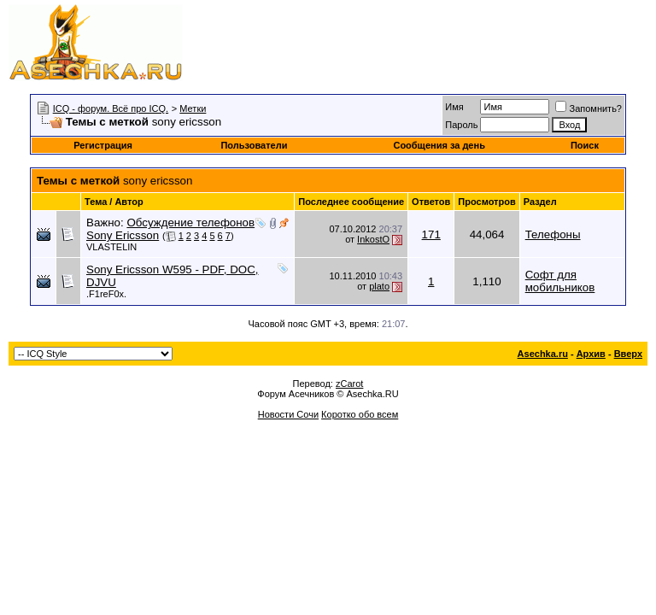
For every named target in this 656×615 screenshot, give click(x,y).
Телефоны (553, 234)
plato (379, 286)
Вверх (628, 353)
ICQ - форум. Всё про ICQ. (110, 108)
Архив (591, 353)
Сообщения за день (438, 145)
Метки (192, 108)
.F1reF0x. (106, 294)
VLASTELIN (111, 247)
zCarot (349, 383)
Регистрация (102, 145)
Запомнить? (588, 108)
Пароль (461, 125)
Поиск (585, 145)
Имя (454, 107)
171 (431, 234)
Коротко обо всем (359, 414)
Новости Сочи (288, 414)
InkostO (373, 239)
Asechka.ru (543, 353)
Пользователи (253, 145)
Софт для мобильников (560, 281)
